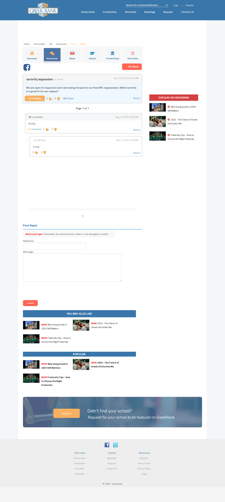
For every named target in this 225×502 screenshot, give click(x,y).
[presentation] (46, 290)
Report (136, 98)
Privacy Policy (144, 468)
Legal (144, 473)
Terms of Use (144, 463)
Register (190, 5)
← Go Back (132, 66)
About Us (144, 458)
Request (168, 12)
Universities (88, 12)
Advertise (112, 458)
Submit (30, 303)
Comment (34, 129)
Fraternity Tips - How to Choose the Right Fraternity (55, 381)
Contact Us (187, 12)
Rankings (149, 12)
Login (176, 5)
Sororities (130, 12)
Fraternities (110, 12)
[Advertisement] (82, 182)
